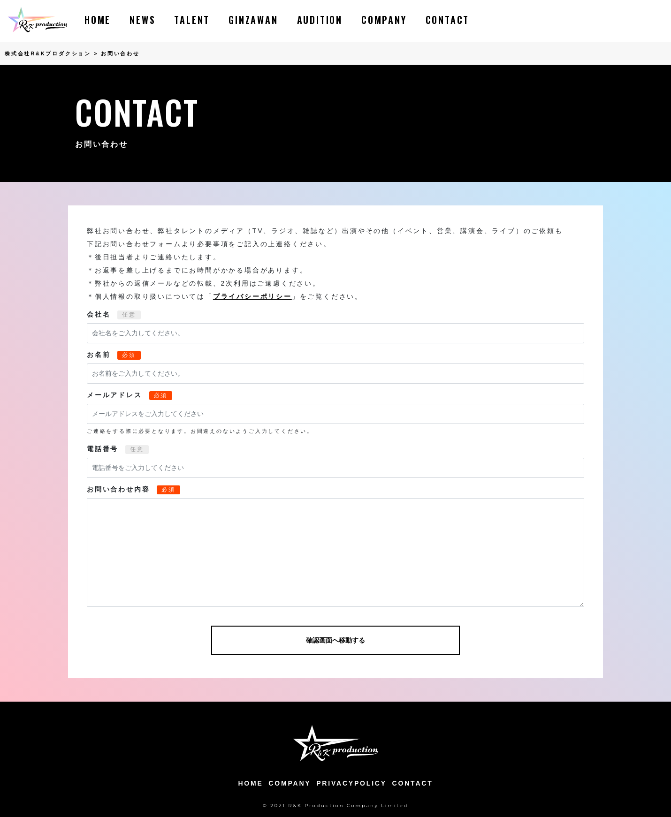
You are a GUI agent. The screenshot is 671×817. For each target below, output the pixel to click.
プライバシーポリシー (252, 296)
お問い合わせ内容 (118, 489)
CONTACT (448, 20)
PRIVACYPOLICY (351, 783)
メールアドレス (114, 395)
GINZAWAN (253, 20)
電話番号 (102, 449)
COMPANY (384, 20)
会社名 (98, 314)
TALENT (192, 20)
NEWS (142, 20)
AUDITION (320, 20)
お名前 (98, 354)
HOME (97, 20)
